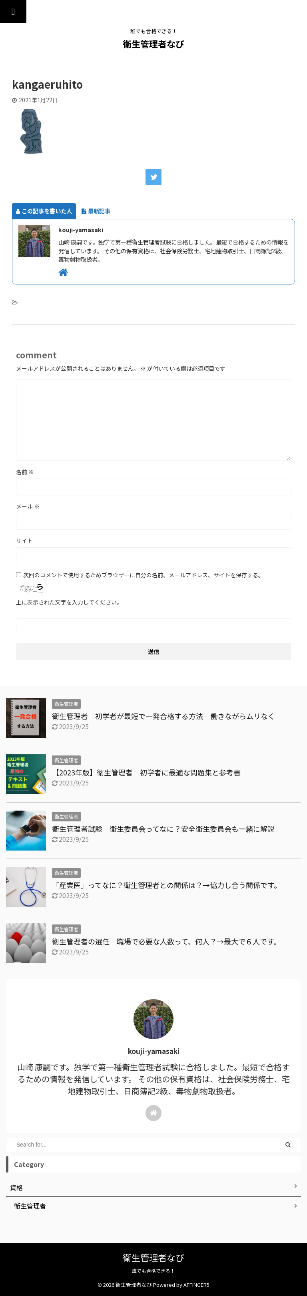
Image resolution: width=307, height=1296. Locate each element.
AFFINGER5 (196, 1284)
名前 (25, 472)
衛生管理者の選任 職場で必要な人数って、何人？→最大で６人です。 (166, 941)
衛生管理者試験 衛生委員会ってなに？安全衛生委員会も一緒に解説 (167, 828)
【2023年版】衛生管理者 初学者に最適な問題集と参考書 (146, 772)
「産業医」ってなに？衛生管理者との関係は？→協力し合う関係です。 (166, 885)
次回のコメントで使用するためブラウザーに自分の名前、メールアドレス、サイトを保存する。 (143, 575)
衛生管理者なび (153, 43)
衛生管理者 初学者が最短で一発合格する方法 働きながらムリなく (163, 716)
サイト (24, 541)
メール (28, 506)
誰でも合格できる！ (153, 1270)
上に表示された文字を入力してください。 (69, 602)
